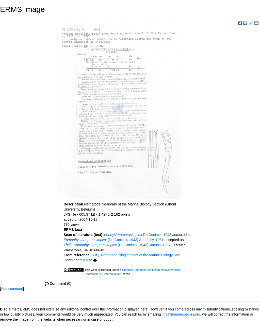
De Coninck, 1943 (137, 235)
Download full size (80, 260)
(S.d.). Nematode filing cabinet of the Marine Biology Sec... (136, 255)
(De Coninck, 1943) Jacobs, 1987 (117, 245)
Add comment (12, 289)
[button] (172, 245)
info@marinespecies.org (181, 314)
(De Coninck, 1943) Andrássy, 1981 (114, 240)
